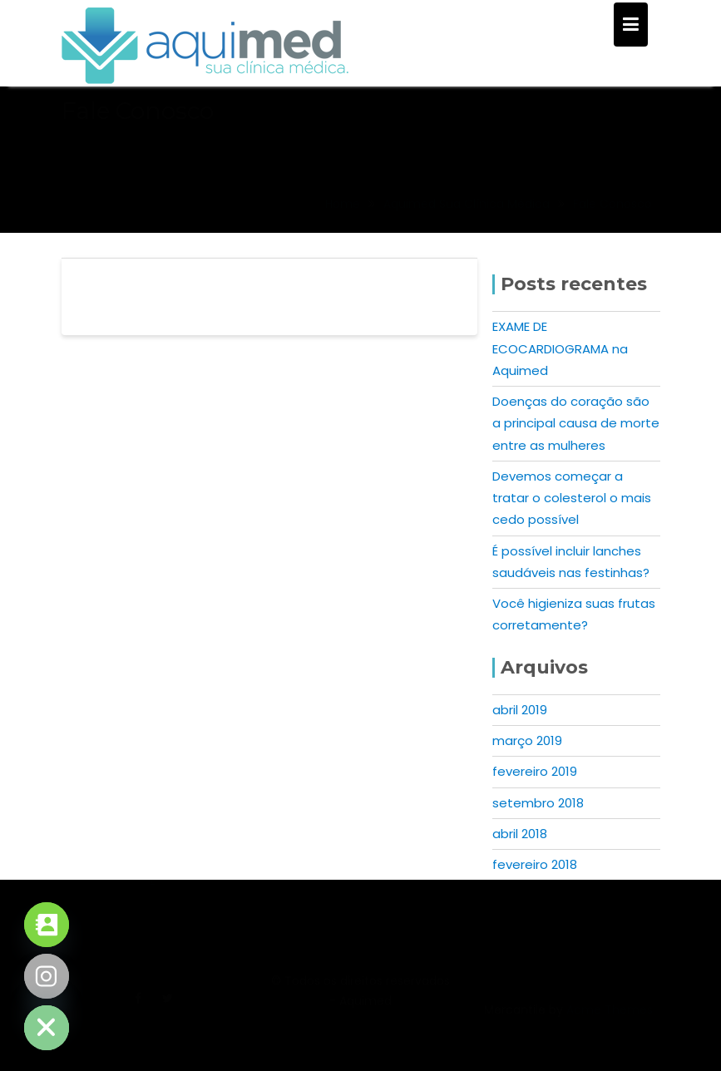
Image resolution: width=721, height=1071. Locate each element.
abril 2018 (519, 833)
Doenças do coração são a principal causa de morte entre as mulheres (575, 423)
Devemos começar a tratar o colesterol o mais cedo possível (571, 498)
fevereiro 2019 (534, 771)
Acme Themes (609, 1019)
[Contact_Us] (46, 924)
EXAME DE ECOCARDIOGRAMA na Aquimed (560, 348)
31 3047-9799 (569, 902)
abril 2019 (519, 709)
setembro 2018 (538, 803)
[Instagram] (46, 976)
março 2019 (527, 740)
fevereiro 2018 (534, 864)
